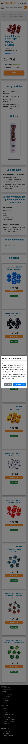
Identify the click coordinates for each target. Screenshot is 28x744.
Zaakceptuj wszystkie (19, 384)
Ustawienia (8, 384)
